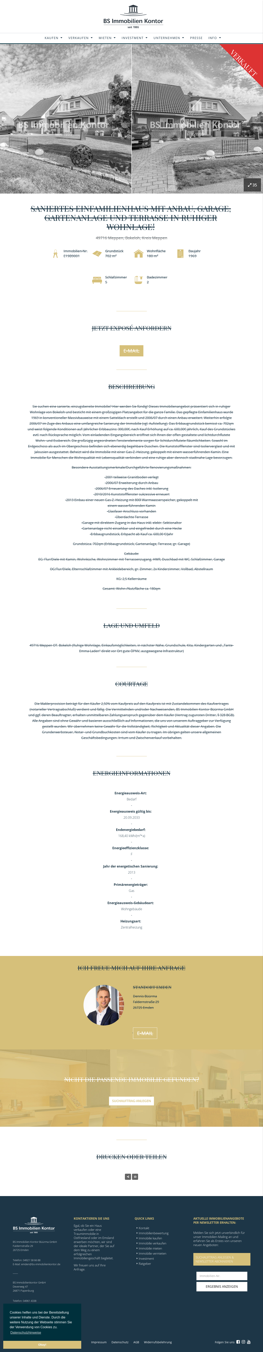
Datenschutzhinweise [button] (25, 1332)
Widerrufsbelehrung (158, 1342)
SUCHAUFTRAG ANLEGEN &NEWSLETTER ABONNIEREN (215, 1259)
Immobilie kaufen (150, 1238)
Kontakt (144, 1228)
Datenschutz (120, 1342)
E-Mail (131, 350)
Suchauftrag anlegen (131, 1101)
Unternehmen (167, 38)
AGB (136, 1342)
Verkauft (243, 63)
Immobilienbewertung (154, 1233)
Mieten (105, 38)
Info (212, 38)
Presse (196, 38)
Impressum (99, 1342)
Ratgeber (145, 1264)
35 (252, 185)
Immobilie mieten (150, 1248)
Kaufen (51, 38)
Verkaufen (78, 38)
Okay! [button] (42, 1344)
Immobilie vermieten (152, 1253)
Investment (133, 38)
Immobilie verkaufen (152, 1243)
